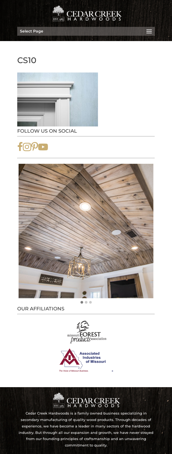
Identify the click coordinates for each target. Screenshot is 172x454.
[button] (82, 302)
